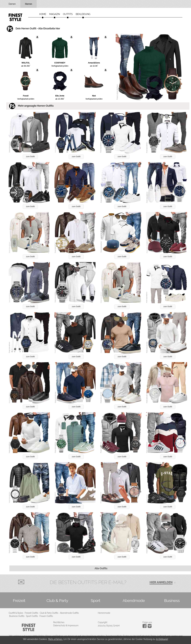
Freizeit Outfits (31, 613)
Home (42, 14)
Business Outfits (16, 616)
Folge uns (147, 622)
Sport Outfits (32, 616)
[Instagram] (145, 627)
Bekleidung (83, 14)
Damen (12, 4)
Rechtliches (58, 622)
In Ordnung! (162, 639)
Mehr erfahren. (55, 639)
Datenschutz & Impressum (65, 625)
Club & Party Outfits (49, 613)
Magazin (54, 14)
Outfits (67, 14)
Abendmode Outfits (69, 613)
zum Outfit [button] (30, 156)
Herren (28, 4)
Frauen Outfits (46, 616)
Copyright (102, 622)
